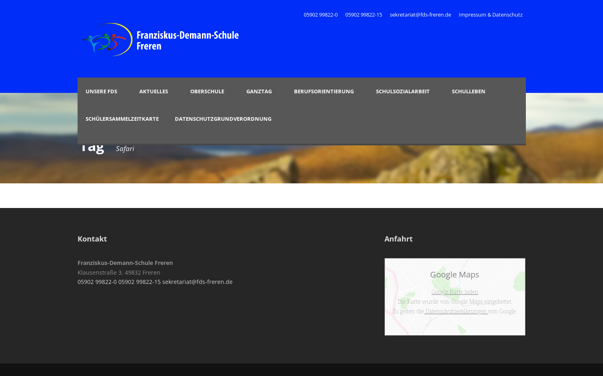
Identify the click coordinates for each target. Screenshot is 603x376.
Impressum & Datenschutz (491, 14)
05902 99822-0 (321, 14)
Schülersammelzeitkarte (122, 118)
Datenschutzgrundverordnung (223, 118)
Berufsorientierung (324, 91)
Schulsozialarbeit (403, 91)
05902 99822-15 (363, 14)
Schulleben (468, 91)
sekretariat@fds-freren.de (420, 14)
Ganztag (259, 91)
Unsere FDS (101, 91)
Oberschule (207, 91)
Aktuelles (153, 91)
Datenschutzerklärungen (456, 311)
